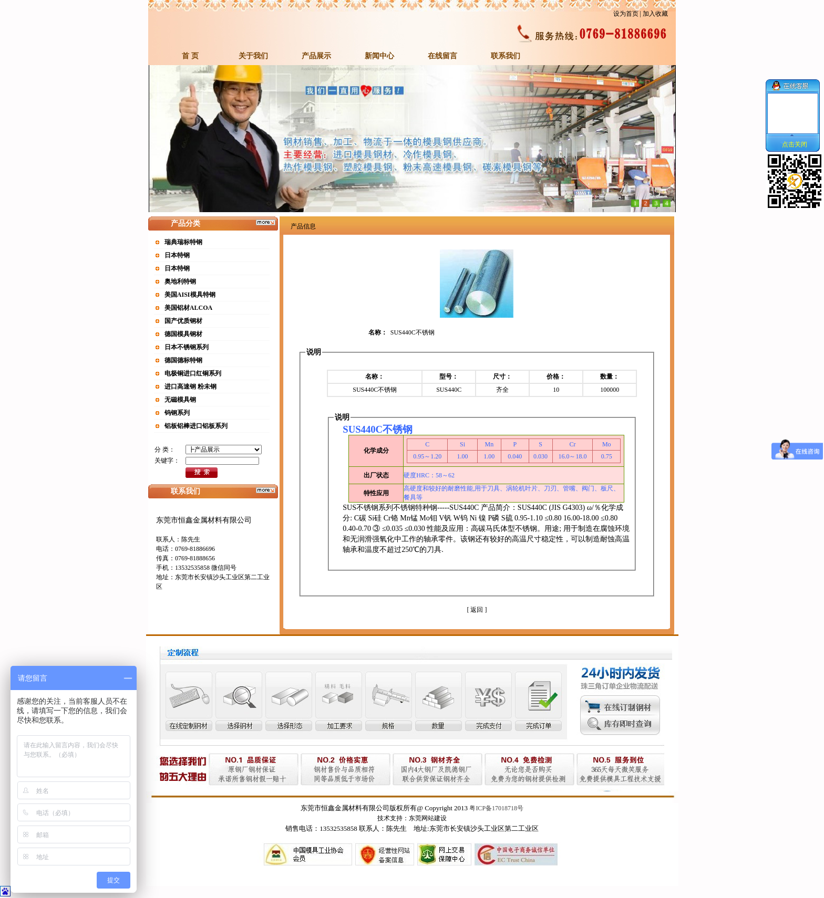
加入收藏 (655, 13)
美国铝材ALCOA (188, 307)
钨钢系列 (177, 412)
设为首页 (625, 13)
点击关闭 (794, 144)
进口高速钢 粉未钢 (190, 386)
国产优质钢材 (183, 321)
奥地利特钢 (180, 281)
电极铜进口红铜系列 (192, 373)
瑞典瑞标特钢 (183, 242)
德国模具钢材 (183, 334)
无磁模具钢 (180, 399)
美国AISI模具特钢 (189, 294)
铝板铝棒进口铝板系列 (196, 426)
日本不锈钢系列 (186, 347)
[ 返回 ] (477, 609)
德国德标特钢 (183, 360)
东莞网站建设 (428, 818)
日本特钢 (177, 255)
